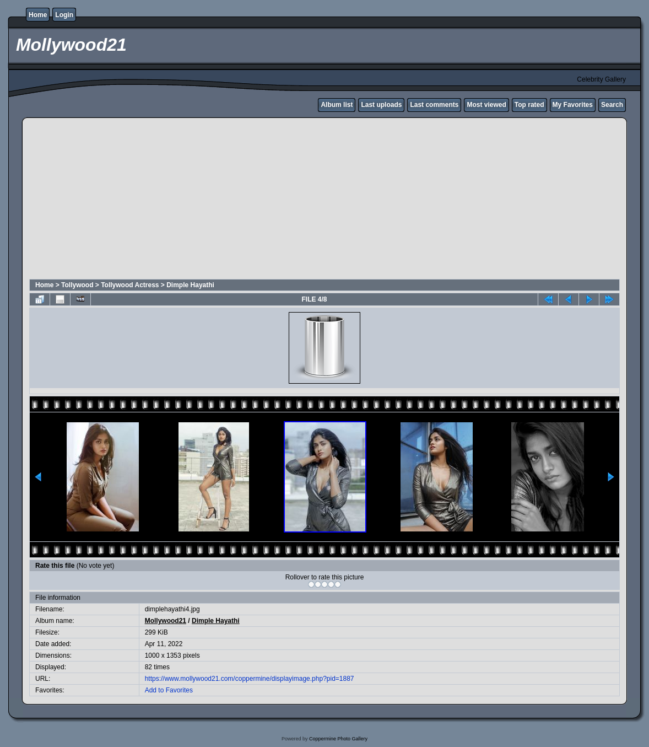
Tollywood (77, 285)
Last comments (434, 105)
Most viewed (486, 105)
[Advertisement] (167, 200)
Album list (337, 105)
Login (64, 15)
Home (38, 15)
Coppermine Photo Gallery (338, 738)
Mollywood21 (165, 621)
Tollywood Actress (130, 285)
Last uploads (381, 105)
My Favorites (573, 105)
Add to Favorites (169, 690)
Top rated (529, 105)
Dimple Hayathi (190, 285)
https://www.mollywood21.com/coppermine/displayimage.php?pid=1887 (249, 678)
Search (612, 105)
